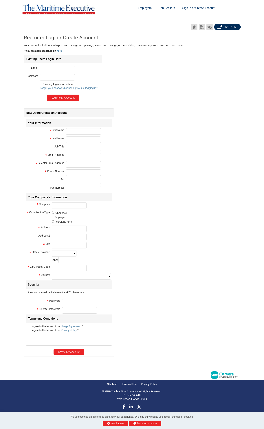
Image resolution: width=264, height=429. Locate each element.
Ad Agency (61, 212)
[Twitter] (139, 406)
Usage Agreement (71, 326)
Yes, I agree (115, 423)
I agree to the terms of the (57, 326)
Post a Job (227, 27)
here (59, 50)
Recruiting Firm (63, 221)
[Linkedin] (131, 406)
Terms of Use (129, 384)
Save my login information (58, 84)
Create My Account (69, 352)
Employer (60, 217)
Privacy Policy (69, 330)
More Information (145, 423)
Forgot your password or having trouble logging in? (69, 88)
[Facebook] (124, 406)
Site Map (112, 384)
